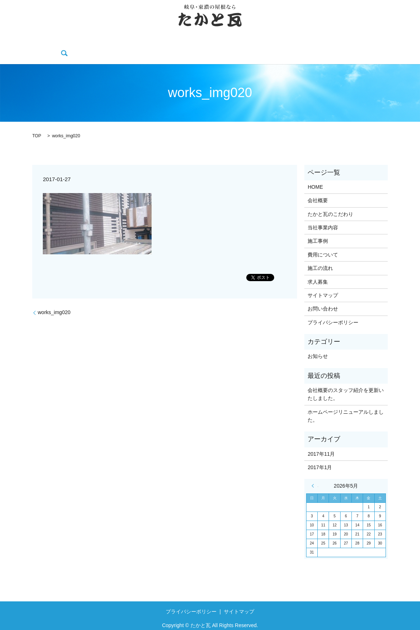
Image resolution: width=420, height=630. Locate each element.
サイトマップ (323, 284)
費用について (238, 42)
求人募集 (314, 42)
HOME (38, 42)
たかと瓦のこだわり (113, 42)
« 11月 (315, 475)
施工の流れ (278, 42)
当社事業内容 (163, 42)
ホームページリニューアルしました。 (346, 405)
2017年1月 (320, 456)
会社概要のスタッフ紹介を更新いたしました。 (346, 383)
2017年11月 (321, 443)
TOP (36, 124)
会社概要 (68, 42)
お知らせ (318, 345)
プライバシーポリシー (333, 311)
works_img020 (54, 301)
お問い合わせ (351, 42)
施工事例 (201, 42)
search (384, 42)
